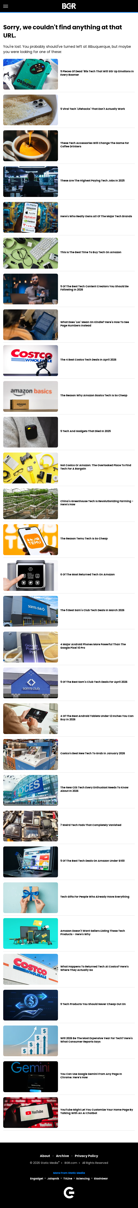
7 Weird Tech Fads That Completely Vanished (90, 825)
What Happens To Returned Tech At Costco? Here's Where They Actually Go (94, 968)
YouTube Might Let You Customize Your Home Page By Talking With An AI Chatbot (96, 1111)
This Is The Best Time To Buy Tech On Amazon (90, 252)
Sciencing (83, 1178)
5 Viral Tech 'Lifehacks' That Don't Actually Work (92, 109)
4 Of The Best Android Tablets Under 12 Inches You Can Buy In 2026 (97, 718)
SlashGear (101, 1178)
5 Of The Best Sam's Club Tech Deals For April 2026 (93, 682)
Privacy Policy (86, 1156)
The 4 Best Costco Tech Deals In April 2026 (88, 359)
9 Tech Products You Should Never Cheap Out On (93, 1004)
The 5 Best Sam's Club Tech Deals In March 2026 (92, 610)
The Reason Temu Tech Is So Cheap (84, 538)
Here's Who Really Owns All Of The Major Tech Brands (96, 216)
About (45, 1156)
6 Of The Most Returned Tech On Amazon (87, 574)
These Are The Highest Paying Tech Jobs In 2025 (92, 180)
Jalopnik (53, 1178)
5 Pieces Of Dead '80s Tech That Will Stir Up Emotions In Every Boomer (97, 73)
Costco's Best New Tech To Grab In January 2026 (92, 753)
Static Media (49, 1163)
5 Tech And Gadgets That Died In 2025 (85, 431)
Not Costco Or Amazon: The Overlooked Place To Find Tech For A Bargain (95, 467)
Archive (62, 1156)
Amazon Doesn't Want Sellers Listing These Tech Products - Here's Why (92, 932)
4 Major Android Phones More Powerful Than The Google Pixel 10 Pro (93, 646)
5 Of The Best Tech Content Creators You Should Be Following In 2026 (94, 288)
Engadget (36, 1178)
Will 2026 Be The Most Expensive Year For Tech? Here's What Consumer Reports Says (96, 1040)
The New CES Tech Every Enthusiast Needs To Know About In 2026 (94, 789)
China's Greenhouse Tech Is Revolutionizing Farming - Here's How (96, 503)
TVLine (67, 1178)
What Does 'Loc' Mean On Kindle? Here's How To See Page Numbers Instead (94, 324)
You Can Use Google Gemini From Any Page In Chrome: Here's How (91, 1075)
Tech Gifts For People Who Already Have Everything (94, 896)
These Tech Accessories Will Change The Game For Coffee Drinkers (94, 145)
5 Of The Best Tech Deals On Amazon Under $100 (92, 860)
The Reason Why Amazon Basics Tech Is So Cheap (93, 395)
